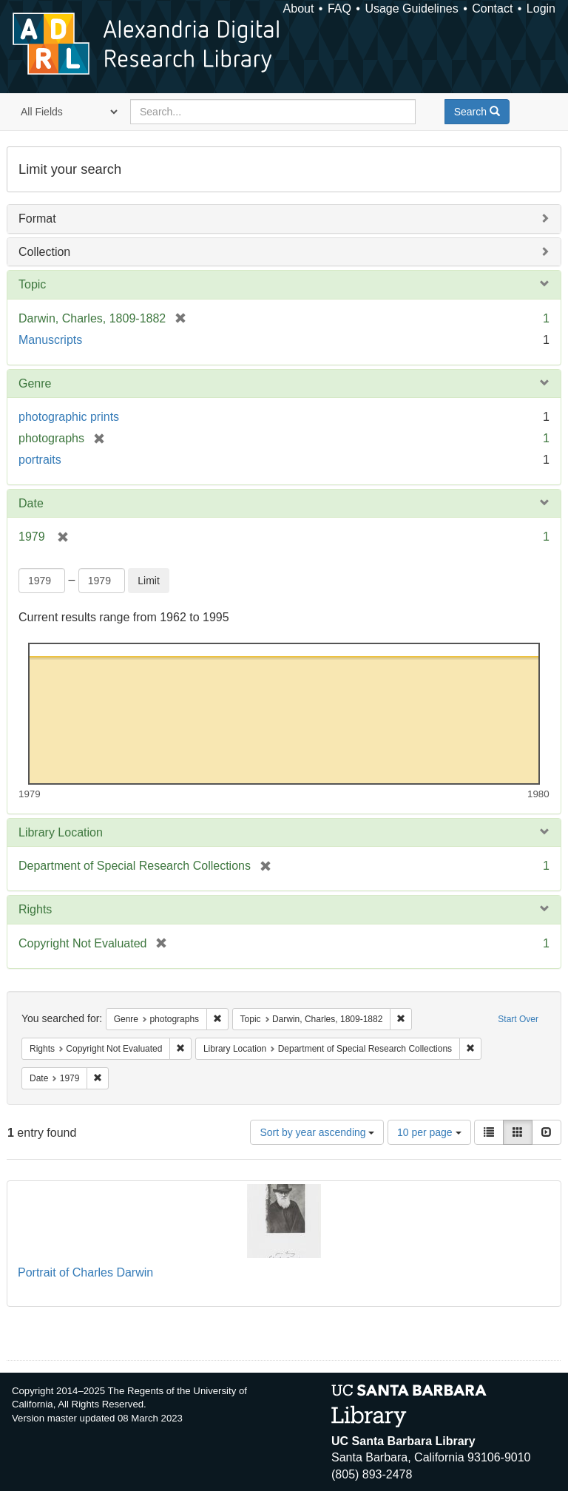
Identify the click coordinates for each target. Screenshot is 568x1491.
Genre (34, 383)
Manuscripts (50, 340)
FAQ (339, 8)
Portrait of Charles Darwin (85, 1272)
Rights (35, 909)
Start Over (518, 1019)
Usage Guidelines (411, 8)
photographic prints (68, 416)
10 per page (429, 1132)
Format (37, 218)
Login (541, 8)
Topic (32, 284)
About (298, 8)
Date (31, 503)
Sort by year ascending (317, 1132)
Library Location (60, 832)
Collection (44, 252)
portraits (39, 459)
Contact (492, 8)
